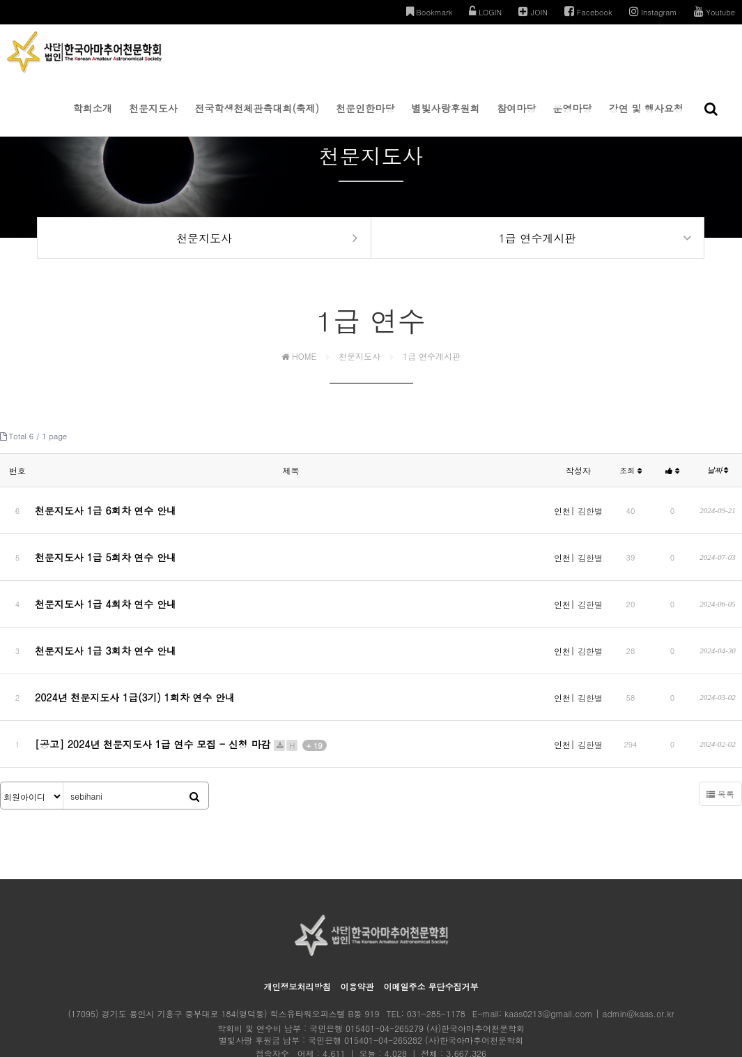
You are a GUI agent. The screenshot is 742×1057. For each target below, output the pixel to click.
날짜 (718, 481)
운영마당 (572, 118)
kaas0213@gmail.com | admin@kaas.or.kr (589, 958)
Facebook (588, 11)
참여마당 (516, 118)
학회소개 (92, 118)
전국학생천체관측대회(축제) (256, 118)
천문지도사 (153, 118)
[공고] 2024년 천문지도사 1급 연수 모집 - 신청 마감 (181, 694)
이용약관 (356, 930)
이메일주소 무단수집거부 (431, 930)
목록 (720, 738)
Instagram (653, 11)
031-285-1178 (436, 958)
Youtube (714, 11)
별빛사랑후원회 (446, 118)
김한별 (590, 516)
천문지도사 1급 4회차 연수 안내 (105, 587)
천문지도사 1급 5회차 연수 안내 (105, 551)
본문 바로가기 (0, 0)
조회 (630, 481)
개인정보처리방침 (296, 930)
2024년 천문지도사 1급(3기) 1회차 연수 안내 (135, 658)
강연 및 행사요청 (646, 118)
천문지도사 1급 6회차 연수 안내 (105, 516)
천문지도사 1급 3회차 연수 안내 (105, 623)
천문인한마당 (365, 118)
